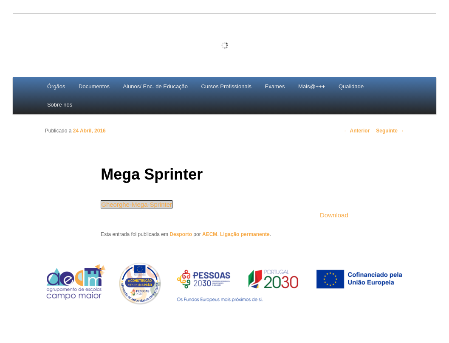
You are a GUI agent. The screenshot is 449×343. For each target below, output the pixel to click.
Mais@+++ (311, 86)
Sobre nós (59, 104)
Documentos (94, 86)
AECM (209, 234)
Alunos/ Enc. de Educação (155, 86)
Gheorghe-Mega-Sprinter (136, 204)
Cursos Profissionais (226, 86)
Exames (275, 86)
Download (334, 215)
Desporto (180, 234)
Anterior (357, 131)
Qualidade (351, 86)
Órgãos (56, 86)
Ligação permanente (245, 234)
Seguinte (390, 131)
